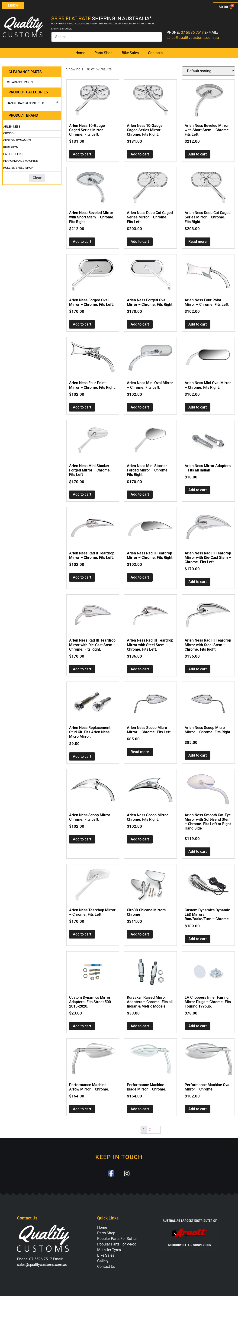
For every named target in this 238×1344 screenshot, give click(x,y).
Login (13, 5)
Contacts (155, 53)
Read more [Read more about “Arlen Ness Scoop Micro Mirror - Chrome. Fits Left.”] (140, 752)
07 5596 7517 (192, 32)
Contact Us (106, 1267)
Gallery (103, 1261)
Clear (37, 178)
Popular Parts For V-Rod (116, 1244)
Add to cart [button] (82, 154)
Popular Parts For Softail (117, 1239)
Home (80, 53)
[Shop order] (208, 71)
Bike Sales (130, 53)
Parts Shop (103, 53)
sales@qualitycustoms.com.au (193, 37)
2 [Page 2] (150, 1129)
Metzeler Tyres (109, 1250)
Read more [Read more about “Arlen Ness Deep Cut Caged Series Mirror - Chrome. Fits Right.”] (197, 241)
